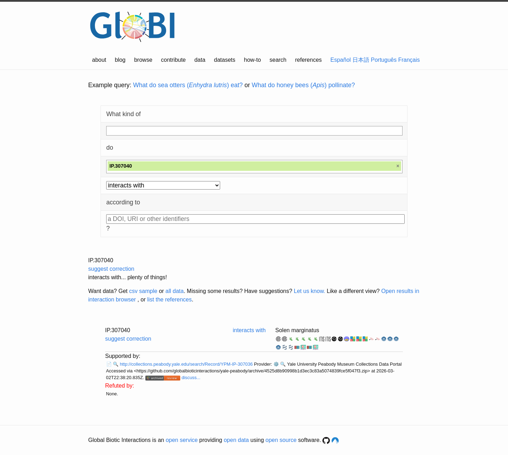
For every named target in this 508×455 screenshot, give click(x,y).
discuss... (191, 377)
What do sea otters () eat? (188, 85)
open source (281, 440)
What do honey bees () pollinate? (303, 85)
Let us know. (309, 291)
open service (182, 440)
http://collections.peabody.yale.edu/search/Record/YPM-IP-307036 (187, 364)
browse (143, 60)
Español (341, 60)
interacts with (249, 330)
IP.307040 (100, 260)
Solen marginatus (297, 330)
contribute (173, 60)
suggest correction (111, 269)
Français (409, 60)
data (199, 60)
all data (174, 291)
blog (120, 60)
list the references (169, 300)
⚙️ (276, 364)
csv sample (143, 291)
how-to (252, 60)
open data (236, 440)
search (278, 60)
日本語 (360, 60)
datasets (224, 60)
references (308, 60)
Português (384, 60)
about (99, 60)
